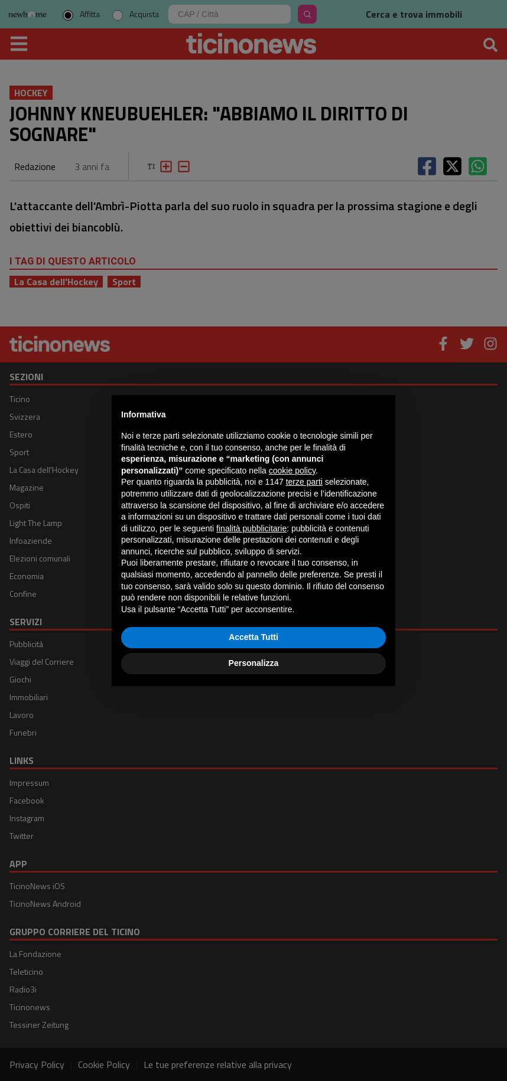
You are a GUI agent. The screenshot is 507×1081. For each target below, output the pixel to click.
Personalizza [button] (254, 663)
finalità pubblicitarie (251, 528)
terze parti (304, 481)
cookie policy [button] (292, 470)
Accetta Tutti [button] (253, 637)
